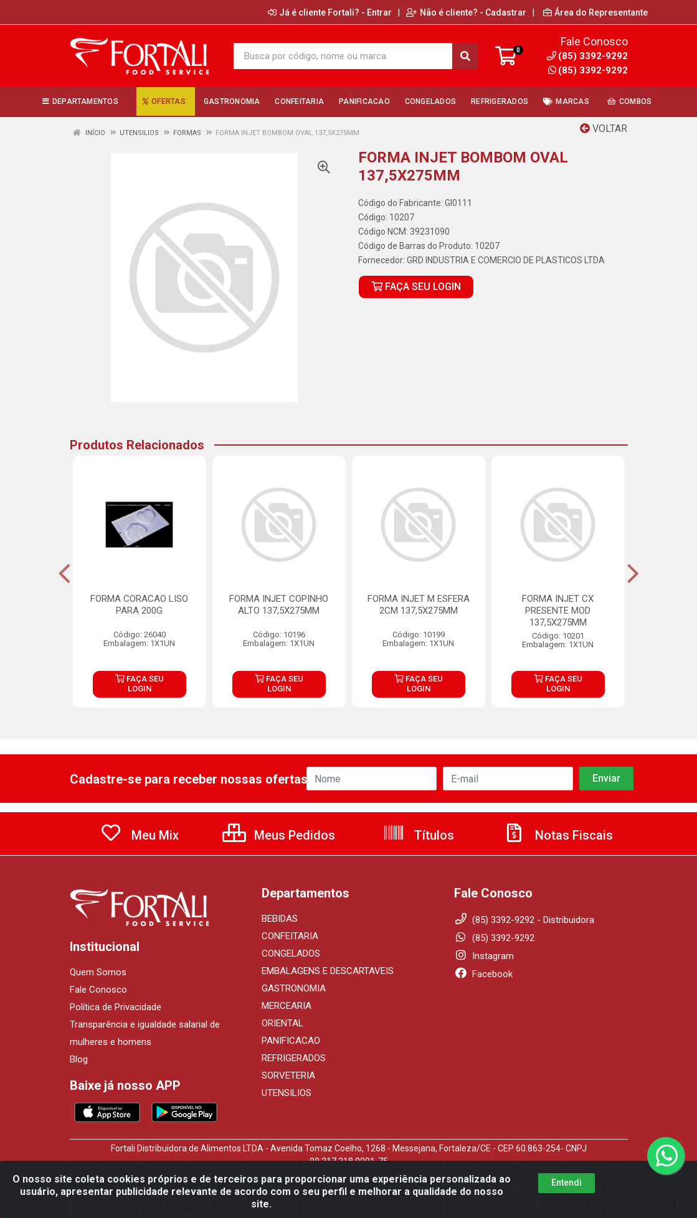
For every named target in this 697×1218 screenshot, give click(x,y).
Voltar (603, 128)
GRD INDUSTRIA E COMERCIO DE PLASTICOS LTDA (506, 260)
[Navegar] (64, 574)
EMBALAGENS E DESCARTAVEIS (328, 971)
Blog (79, 1059)
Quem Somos (98, 972)
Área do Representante (595, 12)
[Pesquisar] (465, 56)
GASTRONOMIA (294, 988)
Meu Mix (139, 835)
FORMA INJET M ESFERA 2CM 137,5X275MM (418, 604)
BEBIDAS (280, 918)
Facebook (483, 974)
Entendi (566, 1190)
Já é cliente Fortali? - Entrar (330, 12)
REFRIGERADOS (294, 1058)
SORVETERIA (288, 1075)
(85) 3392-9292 (588, 70)
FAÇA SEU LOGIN (416, 287)
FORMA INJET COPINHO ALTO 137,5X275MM (278, 604)
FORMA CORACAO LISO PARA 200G (139, 604)
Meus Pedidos (278, 835)
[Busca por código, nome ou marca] (343, 56)
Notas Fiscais (558, 835)
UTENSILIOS (286, 1093)
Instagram (484, 956)
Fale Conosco (98, 989)
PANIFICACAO (291, 1040)
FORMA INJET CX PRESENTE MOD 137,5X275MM (558, 610)
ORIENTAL (282, 1023)
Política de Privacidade (115, 1007)
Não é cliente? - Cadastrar (466, 12)
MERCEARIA (286, 1005)
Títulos (418, 835)
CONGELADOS (291, 953)
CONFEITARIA (290, 936)
